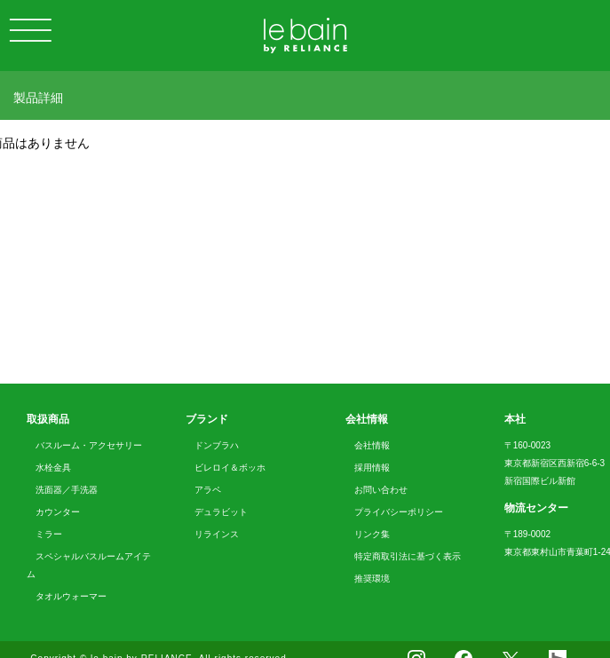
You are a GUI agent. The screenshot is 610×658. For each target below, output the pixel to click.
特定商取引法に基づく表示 (407, 556)
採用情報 (372, 467)
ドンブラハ (216, 445)
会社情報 (372, 445)
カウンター (58, 512)
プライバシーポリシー (398, 512)
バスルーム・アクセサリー (89, 445)
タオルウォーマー (71, 596)
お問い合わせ (381, 490)
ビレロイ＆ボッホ (229, 467)
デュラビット (221, 512)
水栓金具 (53, 467)
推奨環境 (372, 578)
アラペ (207, 490)
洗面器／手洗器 (67, 490)
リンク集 (372, 534)
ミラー (49, 534)
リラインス (216, 534)
